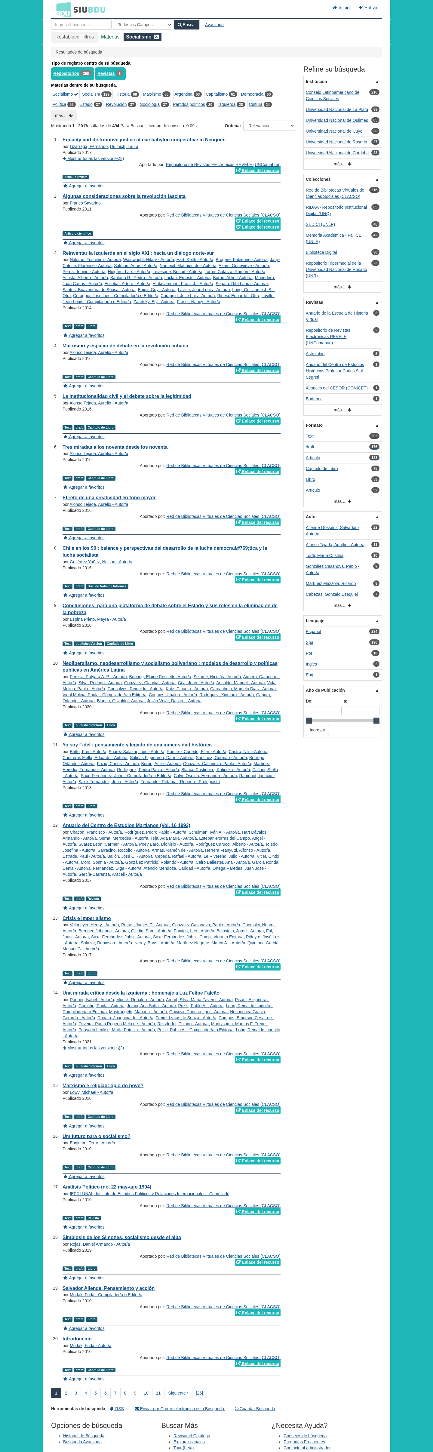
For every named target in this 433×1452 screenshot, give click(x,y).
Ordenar (233, 125)
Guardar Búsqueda (255, 1408)
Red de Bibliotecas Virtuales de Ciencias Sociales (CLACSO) (223, 215)
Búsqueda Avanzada (82, 1441)
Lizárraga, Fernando (89, 146)
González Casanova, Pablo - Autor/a (217, 763)
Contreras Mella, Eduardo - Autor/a (95, 757)
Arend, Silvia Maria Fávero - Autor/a (199, 999)
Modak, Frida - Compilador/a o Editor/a (106, 1294)
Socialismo (65, 94)
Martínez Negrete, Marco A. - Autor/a (211, 942)
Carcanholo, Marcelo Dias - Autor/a (243, 688)
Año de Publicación (325, 690)
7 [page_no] (115, 1393)
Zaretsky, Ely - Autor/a (154, 301)
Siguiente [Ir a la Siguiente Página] (178, 1393)
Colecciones (318, 179)
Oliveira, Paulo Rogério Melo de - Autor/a (116, 1023)
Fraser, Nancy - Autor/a (198, 301)
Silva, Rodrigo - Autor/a (100, 682)
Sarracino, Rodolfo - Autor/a (124, 850)
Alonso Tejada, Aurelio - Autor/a (98, 352)
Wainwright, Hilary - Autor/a (148, 259)
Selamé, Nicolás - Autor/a (217, 676)
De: (309, 701)
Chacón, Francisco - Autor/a (96, 832)
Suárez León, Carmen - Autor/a (107, 844)
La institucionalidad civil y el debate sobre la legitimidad (127, 396)
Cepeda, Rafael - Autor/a (178, 856)
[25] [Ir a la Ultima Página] (199, 1393)
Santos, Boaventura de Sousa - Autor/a (99, 289)
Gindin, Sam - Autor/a (151, 930)
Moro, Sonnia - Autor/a (102, 862)
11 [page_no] (158, 1393)
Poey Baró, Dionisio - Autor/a (166, 844)
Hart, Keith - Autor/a (194, 259)
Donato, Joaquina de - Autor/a (125, 1017)
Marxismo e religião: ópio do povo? (103, 1085)
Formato (314, 425)
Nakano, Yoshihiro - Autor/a (95, 259)
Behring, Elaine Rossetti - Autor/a (160, 676)
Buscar (187, 24)
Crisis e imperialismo (87, 918)
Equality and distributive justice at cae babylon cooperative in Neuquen (144, 139)
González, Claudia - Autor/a (150, 682)
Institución (316, 81)
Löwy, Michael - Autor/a (91, 1092)
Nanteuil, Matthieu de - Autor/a (188, 265)
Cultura (256, 104)
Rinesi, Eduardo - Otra (238, 295)
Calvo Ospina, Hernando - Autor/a (205, 775)
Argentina (183, 94)
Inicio (341, 7)
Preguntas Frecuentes (304, 1441)
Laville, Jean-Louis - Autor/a (204, 289)
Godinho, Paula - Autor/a (101, 1005)
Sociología (150, 104)
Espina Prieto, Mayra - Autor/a (98, 619)
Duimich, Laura (124, 146)
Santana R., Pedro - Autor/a (136, 277)
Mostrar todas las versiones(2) (93, 158)
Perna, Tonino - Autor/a (84, 271)
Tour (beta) (184, 1447)
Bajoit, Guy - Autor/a (157, 289)
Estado (86, 104)
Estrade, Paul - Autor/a (84, 856)
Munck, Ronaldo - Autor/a (140, 999)
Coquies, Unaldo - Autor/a (173, 694)
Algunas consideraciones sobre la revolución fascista (124, 196)
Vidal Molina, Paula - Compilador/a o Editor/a (104, 694)
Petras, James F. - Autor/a (145, 924)
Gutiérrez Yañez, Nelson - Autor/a (101, 561)
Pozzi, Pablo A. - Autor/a (200, 1005)
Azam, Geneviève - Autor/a (244, 265)
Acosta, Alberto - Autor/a (85, 277)
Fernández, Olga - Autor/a (117, 868)
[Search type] (142, 25)
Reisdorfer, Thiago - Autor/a (183, 1023)
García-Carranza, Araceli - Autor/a (110, 874)
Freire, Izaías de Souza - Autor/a (186, 1017)
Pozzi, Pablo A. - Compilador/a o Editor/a (195, 1029)
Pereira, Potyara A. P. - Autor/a (98, 676)
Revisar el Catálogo (192, 1435)
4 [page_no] (85, 1393)
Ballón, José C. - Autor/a (130, 856)
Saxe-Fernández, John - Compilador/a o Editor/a (126, 775)
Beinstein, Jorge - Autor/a (240, 930)
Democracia (252, 94)
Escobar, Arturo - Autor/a (127, 283)
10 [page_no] (146, 1393)
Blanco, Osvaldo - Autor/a (121, 700)
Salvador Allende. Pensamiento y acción (109, 1288)
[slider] (309, 721)
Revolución (116, 104)
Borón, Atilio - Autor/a (233, 277)
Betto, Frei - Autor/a (88, 751)
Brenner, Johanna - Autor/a (103, 930)
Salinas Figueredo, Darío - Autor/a (162, 757)
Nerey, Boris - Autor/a (154, 942)
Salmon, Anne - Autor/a (135, 265)
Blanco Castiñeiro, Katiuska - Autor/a (215, 769)
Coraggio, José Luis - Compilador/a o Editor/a (115, 295)
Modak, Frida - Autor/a (91, 1345)
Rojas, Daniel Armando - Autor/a (100, 1244)
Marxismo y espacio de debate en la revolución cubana (125, 345)
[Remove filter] (156, 36)
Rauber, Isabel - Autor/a (92, 999)
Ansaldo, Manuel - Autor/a (240, 682)
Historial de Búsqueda (83, 1435)
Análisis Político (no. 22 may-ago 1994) (107, 1186)
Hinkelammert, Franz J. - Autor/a (183, 283)
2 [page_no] (66, 1393)
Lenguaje (315, 620)
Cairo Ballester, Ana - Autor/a (223, 862)
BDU (62, 9)
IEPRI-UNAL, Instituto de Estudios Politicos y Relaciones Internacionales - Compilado (149, 1193)
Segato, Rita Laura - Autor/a (242, 283)
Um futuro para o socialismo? (97, 1136)
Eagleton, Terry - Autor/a (92, 1142)
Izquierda (227, 104)
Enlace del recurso (257, 170)
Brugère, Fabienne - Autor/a (242, 259)
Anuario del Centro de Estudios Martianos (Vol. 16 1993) (126, 825)
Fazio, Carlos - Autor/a (118, 763)
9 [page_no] (135, 1393)
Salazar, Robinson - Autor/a (106, 942)
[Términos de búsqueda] (81, 25)
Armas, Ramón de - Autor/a (177, 850)
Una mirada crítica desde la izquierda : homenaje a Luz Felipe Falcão (141, 992)
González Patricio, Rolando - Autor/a (159, 862)
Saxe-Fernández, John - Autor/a (108, 781)
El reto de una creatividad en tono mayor (109, 497)
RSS (117, 1408)
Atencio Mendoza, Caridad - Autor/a (176, 868)
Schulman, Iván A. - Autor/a (214, 832)
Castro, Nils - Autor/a (248, 751)
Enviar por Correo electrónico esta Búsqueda (180, 1408)
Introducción (77, 1338)
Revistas (106, 73)
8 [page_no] (125, 1393)
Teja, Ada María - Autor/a (173, 838)
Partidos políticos (189, 104)
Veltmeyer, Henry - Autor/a (94, 924)
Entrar (368, 7)
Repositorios (66, 73)
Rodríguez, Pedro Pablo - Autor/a (148, 769)
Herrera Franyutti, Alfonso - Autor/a (237, 850)
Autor (311, 516)
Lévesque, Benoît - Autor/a (177, 271)
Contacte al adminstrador (307, 1447)
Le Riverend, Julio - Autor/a (229, 856)
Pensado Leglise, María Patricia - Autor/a (116, 1029)
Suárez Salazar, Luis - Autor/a (136, 751)
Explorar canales (189, 1441)
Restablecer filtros (74, 36)
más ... (64, 115)
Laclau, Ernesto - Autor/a (187, 277)
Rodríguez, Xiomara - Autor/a (226, 694)
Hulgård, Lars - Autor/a (129, 271)
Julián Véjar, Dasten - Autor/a (174, 700)
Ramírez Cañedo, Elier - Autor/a (196, 751)
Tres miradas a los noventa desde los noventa (115, 447)
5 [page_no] (95, 1393)
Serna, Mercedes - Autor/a (123, 838)
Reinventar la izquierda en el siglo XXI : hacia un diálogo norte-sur (138, 253)
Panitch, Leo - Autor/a (194, 930)
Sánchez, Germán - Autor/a (221, 757)
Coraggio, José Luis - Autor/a (188, 295)
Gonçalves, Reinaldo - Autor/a (135, 688)
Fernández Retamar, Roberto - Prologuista (180, 781)
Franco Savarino (85, 203)
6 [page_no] (105, 1393)
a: (345, 701)
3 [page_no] (76, 1393)
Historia (122, 94)
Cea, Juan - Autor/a (196, 682)
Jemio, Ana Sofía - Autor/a (151, 1005)
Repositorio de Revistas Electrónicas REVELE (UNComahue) (223, 164)
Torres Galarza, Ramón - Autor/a (235, 271)
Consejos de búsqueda (305, 1435)
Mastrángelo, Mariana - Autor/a (138, 1011)
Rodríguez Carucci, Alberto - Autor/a (229, 844)
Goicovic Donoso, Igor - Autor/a (198, 1011)
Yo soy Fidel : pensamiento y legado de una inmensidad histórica (137, 744)
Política (59, 104)
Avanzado (214, 24)
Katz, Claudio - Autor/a (187, 688)
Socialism (91, 94)
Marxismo (152, 94)
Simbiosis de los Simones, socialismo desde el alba (122, 1237)
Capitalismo (217, 94)
